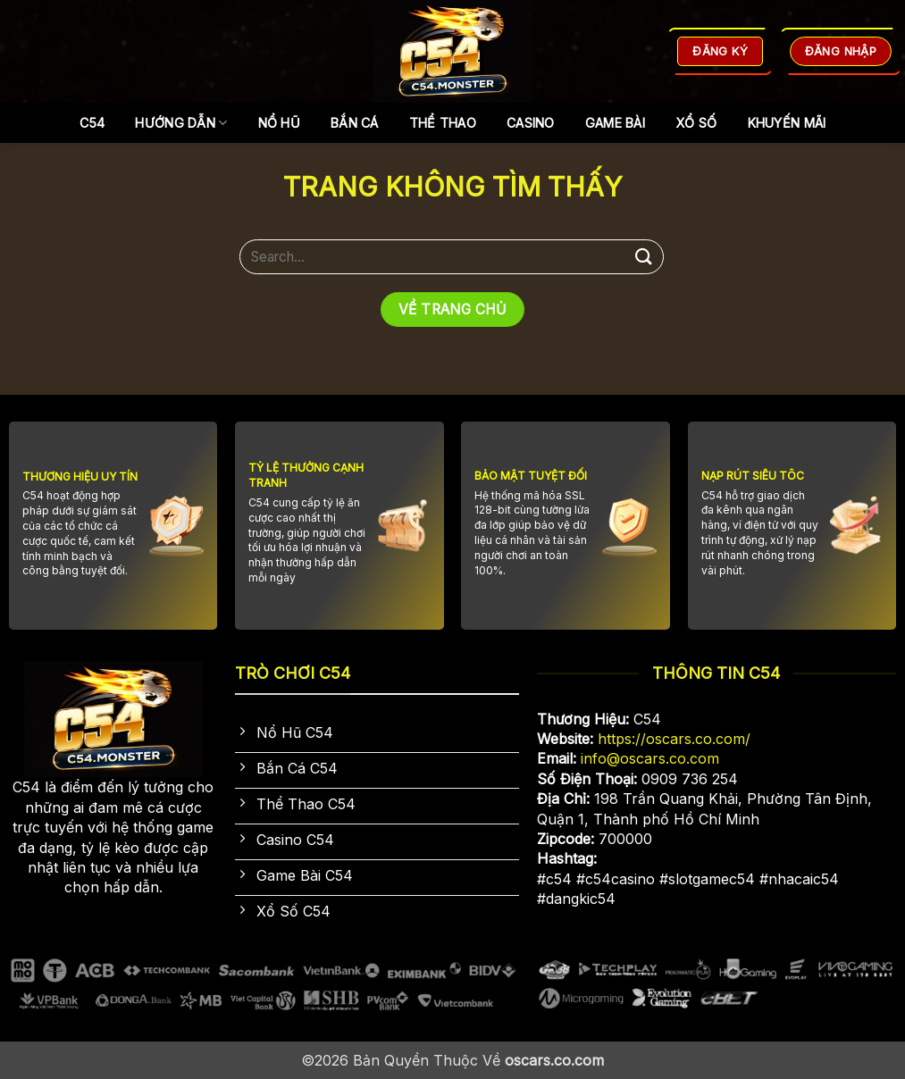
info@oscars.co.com (650, 758)
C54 (92, 122)
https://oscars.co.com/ (674, 739)
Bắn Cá (355, 122)
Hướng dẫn (181, 122)
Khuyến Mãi (787, 122)
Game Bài (615, 122)
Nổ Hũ (279, 122)
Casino (531, 122)
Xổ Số (695, 122)
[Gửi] (644, 256)
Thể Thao (442, 122)
